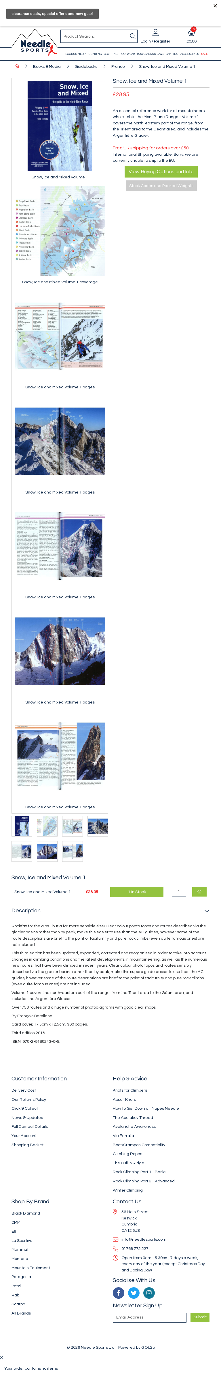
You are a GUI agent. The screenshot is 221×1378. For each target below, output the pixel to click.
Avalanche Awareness (134, 1126)
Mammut (20, 1249)
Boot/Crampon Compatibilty (139, 1145)
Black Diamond (26, 1213)
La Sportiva (22, 1240)
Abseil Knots (124, 1099)
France (118, 66)
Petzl (16, 1286)
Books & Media (75, 54)
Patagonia (21, 1277)
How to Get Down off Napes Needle (146, 1108)
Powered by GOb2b (136, 1347)
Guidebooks (86, 66)
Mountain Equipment (31, 1268)
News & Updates (27, 1117)
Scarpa (18, 1304)
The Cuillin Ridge (128, 1163)
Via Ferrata (123, 1136)
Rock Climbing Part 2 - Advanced (144, 1181)
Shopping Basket (27, 1145)
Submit (200, 1317)
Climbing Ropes (127, 1154)
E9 (14, 1231)
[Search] (132, 36)
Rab (15, 1295)
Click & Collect (25, 1108)
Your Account (24, 1136)
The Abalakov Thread (133, 1117)
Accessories (189, 54)
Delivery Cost (24, 1090)
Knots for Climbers (130, 1090)
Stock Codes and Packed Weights (161, 186)
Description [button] (26, 910)
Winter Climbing (128, 1190)
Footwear (127, 54)
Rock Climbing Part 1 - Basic (139, 1172)
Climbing (95, 54)
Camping (172, 54)
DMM (16, 1222)
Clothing (110, 54)
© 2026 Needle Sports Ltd (90, 1347)
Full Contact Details (30, 1126)
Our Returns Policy (29, 1099)
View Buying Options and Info (161, 171)
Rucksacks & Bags (150, 54)
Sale (204, 54)
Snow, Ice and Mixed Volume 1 (167, 66)
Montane (20, 1258)
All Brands (21, 1313)
